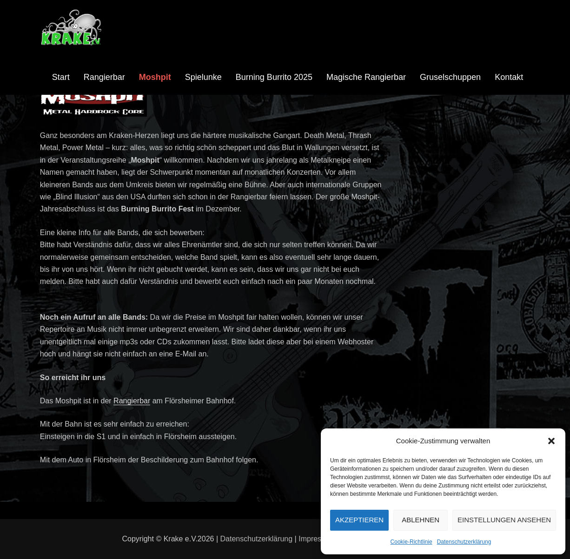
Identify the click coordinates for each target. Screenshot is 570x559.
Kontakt (509, 77)
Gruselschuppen (450, 77)
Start (61, 77)
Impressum (316, 539)
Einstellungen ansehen (504, 520)
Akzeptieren (359, 520)
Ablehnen (420, 520)
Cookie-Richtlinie (411, 542)
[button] (551, 441)
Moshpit (155, 77)
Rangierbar (104, 77)
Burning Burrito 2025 (274, 77)
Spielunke (203, 77)
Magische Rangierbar (366, 77)
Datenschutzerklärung (464, 542)
